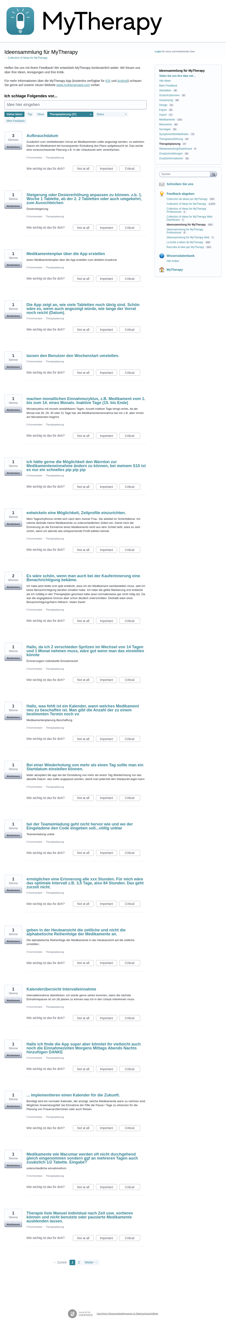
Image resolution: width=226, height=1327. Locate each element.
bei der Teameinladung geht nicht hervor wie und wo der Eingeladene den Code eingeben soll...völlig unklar (79, 826)
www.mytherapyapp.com (73, 85)
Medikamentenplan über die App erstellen (65, 254)
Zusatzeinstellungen (171, 153)
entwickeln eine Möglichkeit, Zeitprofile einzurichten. (76, 513)
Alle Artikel (173, 261)
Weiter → (91, 1262)
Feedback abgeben (180, 193)
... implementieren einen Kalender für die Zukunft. (73, 1095)
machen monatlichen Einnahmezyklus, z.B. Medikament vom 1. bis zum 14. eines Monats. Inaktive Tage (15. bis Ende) (85, 401)
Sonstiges (165, 129)
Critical (132, 169)
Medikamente (167, 119)
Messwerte (165, 124)
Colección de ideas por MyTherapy (187, 199)
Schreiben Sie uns (180, 184)
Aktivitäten (165, 90)
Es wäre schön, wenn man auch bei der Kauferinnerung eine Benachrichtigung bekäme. (83, 578)
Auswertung (166, 100)
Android (122, 81)
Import (163, 114)
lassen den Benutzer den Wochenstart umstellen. (72, 355)
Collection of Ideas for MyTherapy (187, 203)
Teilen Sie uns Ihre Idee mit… (177, 75)
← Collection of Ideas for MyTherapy (25, 57)
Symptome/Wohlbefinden (174, 134)
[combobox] (185, 174)
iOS (108, 81)
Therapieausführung (171, 139)
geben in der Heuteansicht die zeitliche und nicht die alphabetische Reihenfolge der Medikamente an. (76, 932)
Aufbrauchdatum (42, 135)
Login (158, 51)
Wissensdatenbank (181, 256)
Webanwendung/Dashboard (175, 148)
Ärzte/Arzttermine (169, 95)
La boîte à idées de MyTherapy (185, 242)
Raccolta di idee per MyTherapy (186, 247)
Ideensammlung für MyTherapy (187, 224)
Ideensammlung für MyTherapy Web (188, 237)
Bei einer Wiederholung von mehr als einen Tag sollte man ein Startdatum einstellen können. (84, 767)
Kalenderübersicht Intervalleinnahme (61, 989)
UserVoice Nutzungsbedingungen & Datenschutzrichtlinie (127, 1313)
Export (163, 109)
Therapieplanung (55, 157)
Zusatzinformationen (171, 158)
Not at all (85, 169)
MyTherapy (175, 269)
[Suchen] (213, 174)
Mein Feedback (16, 120)
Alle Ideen (165, 80)
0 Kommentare (34, 157)
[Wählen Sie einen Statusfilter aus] (111, 114)
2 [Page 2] (79, 1262)
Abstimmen (13, 147)
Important (108, 169)
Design (163, 105)
